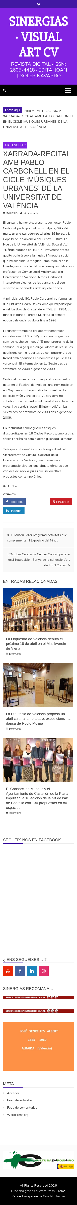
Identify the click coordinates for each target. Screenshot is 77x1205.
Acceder (13, 1093)
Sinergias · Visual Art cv (38, 37)
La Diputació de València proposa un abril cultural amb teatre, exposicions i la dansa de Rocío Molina (38, 718)
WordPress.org (18, 1115)
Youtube (8, 971)
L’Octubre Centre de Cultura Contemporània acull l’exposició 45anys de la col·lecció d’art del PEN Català (38, 559)
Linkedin (32, 971)
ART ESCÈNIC (15, 145)
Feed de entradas (19, 1100)
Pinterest (61, 501)
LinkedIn (14, 510)
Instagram (44, 971)
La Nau (12, 486)
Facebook (14, 501)
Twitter (38, 501)
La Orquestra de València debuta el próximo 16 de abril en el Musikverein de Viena (36, 643)
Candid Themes (54, 1196)
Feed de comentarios (22, 1107)
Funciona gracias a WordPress (33, 1191)
